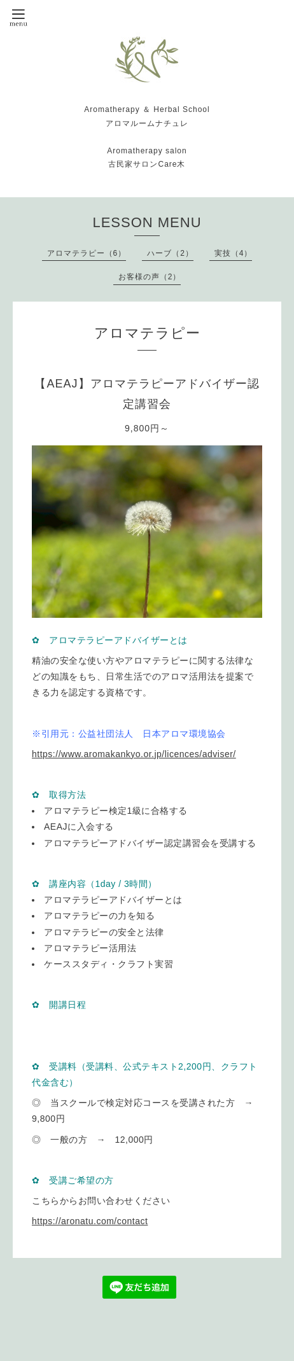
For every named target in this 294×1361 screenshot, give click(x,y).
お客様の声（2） (149, 276)
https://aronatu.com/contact (90, 1221)
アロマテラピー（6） (87, 253)
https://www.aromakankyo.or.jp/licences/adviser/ (134, 754)
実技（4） (233, 253)
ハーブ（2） (170, 253)
